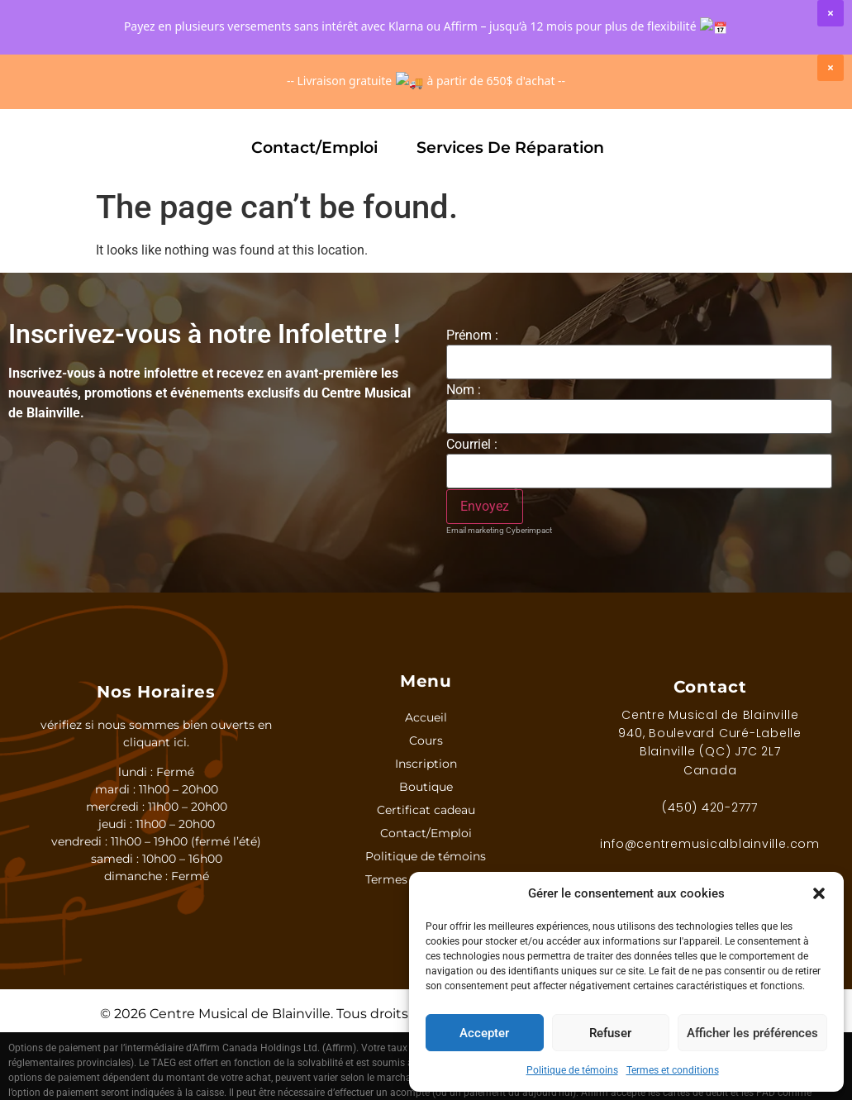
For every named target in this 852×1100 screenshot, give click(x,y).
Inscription (184, 97)
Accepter (484, 1033)
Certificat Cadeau (597, 97)
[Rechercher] (408, 41)
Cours (69, 99)
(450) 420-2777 (710, 807)
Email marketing (475, 530)
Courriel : (471, 444)
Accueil (426, 717)
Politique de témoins (572, 1070)
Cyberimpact (529, 530)
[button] (819, 893)
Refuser (610, 1033)
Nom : (463, 390)
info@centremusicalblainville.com (709, 844)
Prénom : (472, 335)
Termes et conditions (672, 1070)
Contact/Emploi (314, 147)
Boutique (312, 99)
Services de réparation (510, 147)
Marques (442, 99)
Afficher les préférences (752, 1033)
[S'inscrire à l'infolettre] (484, 506)
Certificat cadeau (426, 809)
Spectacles (759, 99)
